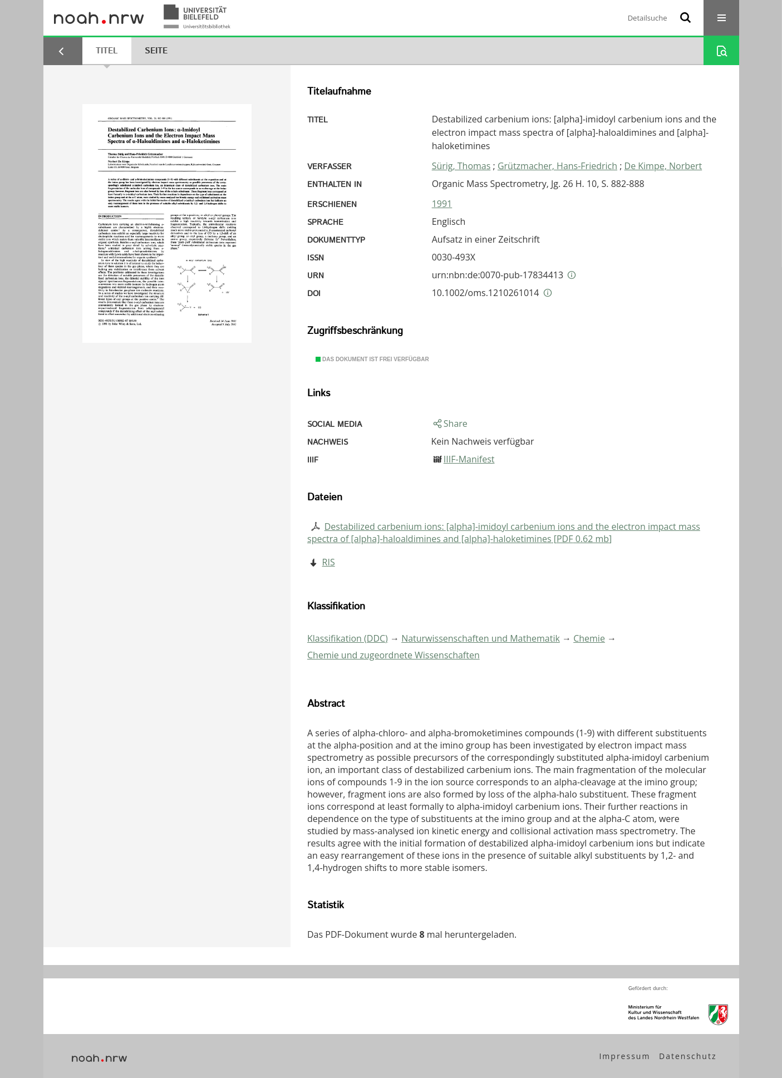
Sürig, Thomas (461, 166)
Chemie (589, 638)
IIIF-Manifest (469, 459)
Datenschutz (687, 1056)
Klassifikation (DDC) (347, 638)
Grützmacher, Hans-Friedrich (557, 166)
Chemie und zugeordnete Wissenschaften (393, 655)
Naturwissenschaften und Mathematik (480, 638)
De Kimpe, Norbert (663, 166)
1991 (442, 204)
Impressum (624, 1056)
